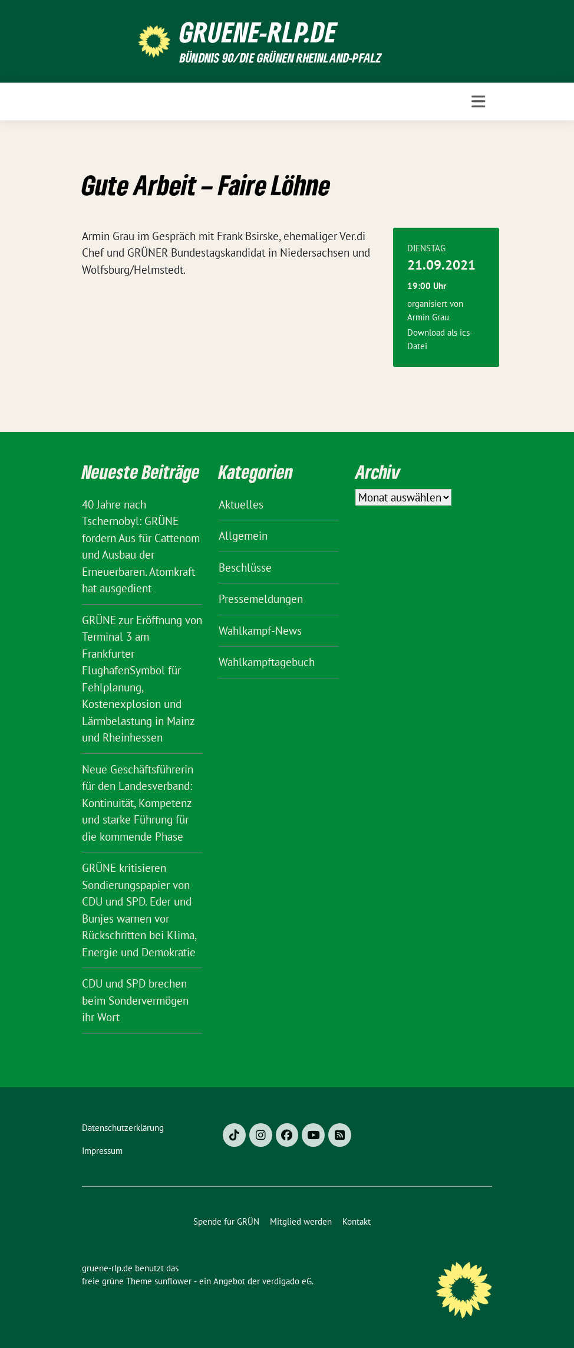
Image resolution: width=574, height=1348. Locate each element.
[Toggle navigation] (478, 101)
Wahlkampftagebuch (267, 662)
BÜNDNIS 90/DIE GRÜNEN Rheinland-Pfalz (280, 57)
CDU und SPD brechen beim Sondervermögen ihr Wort (135, 1000)
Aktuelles (241, 504)
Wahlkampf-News (260, 631)
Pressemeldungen (261, 599)
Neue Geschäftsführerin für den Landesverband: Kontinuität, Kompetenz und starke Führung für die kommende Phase (137, 803)
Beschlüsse (245, 567)
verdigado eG (287, 1281)
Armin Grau (428, 317)
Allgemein (243, 536)
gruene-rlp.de (258, 32)
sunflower (173, 1281)
